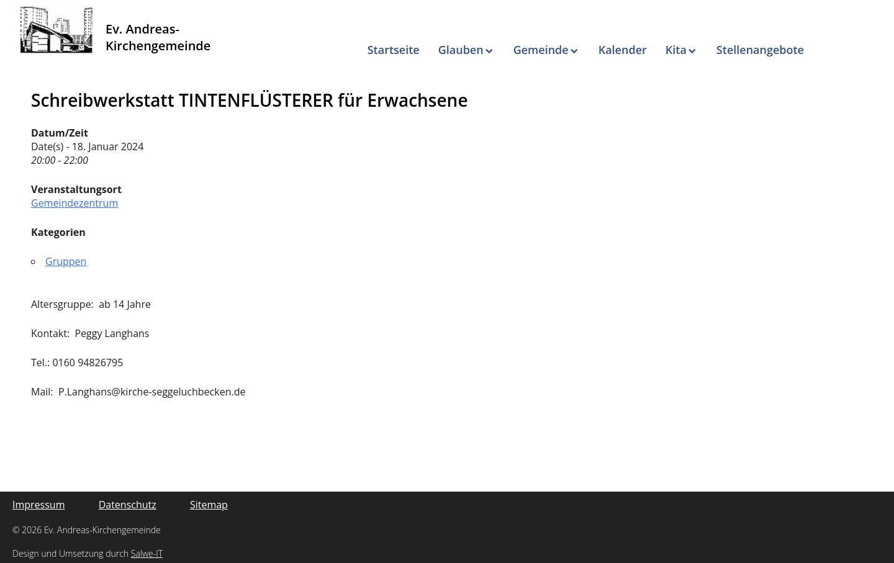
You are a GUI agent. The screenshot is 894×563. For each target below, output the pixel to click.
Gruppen (65, 261)
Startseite (394, 49)
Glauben (461, 49)
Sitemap (209, 504)
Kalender (622, 49)
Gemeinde (541, 49)
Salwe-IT (147, 553)
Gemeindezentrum (74, 203)
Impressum (38, 504)
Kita (676, 49)
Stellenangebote (760, 49)
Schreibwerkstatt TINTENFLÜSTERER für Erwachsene (249, 100)
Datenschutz (127, 504)
